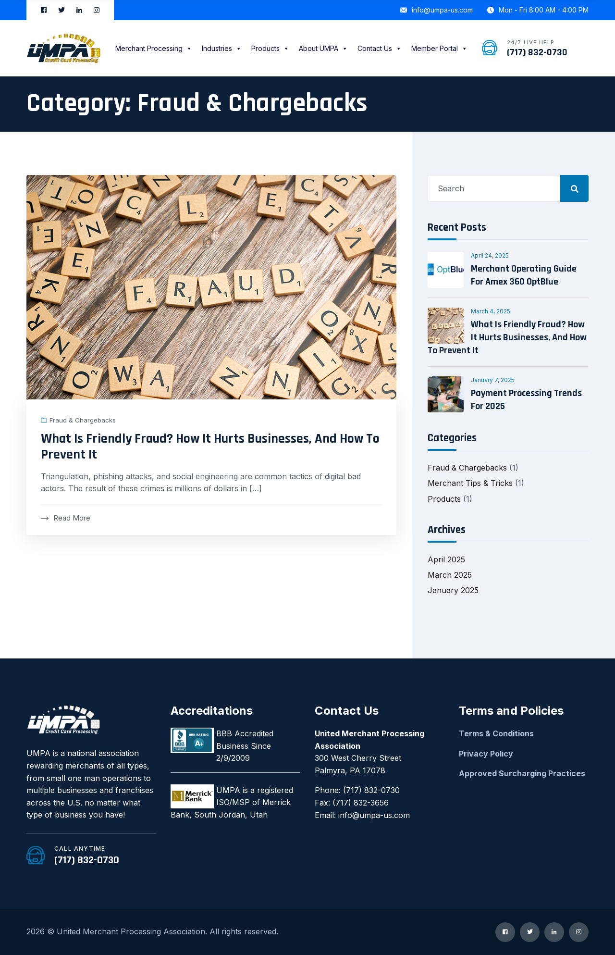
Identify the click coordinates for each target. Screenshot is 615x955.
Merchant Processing (153, 48)
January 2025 (453, 590)
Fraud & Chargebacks (82, 420)
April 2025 (446, 559)
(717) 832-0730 (537, 52)
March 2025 (450, 575)
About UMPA (323, 48)
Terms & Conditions (496, 733)
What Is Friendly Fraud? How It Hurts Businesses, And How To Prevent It (210, 447)
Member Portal (439, 48)
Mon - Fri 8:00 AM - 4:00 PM (538, 10)
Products (270, 48)
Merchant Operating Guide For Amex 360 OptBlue (524, 275)
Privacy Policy (486, 753)
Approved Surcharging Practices (522, 773)
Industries (222, 48)
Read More (65, 517)
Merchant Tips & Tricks (470, 483)
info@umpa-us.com (436, 10)
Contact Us (379, 48)
